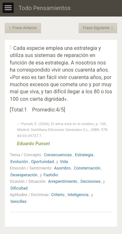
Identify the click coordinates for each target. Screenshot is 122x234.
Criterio (57, 194)
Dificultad (19, 188)
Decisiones (90, 181)
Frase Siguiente (98, 28)
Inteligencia (78, 194)
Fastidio (51, 174)
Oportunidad (42, 161)
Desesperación (23, 174)
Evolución (19, 161)
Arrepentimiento (62, 181)
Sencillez (18, 201)
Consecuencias (58, 154)
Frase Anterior (23, 28)
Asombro (62, 168)
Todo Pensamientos (45, 8)
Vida (64, 161)
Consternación (87, 168)
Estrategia (84, 154)
